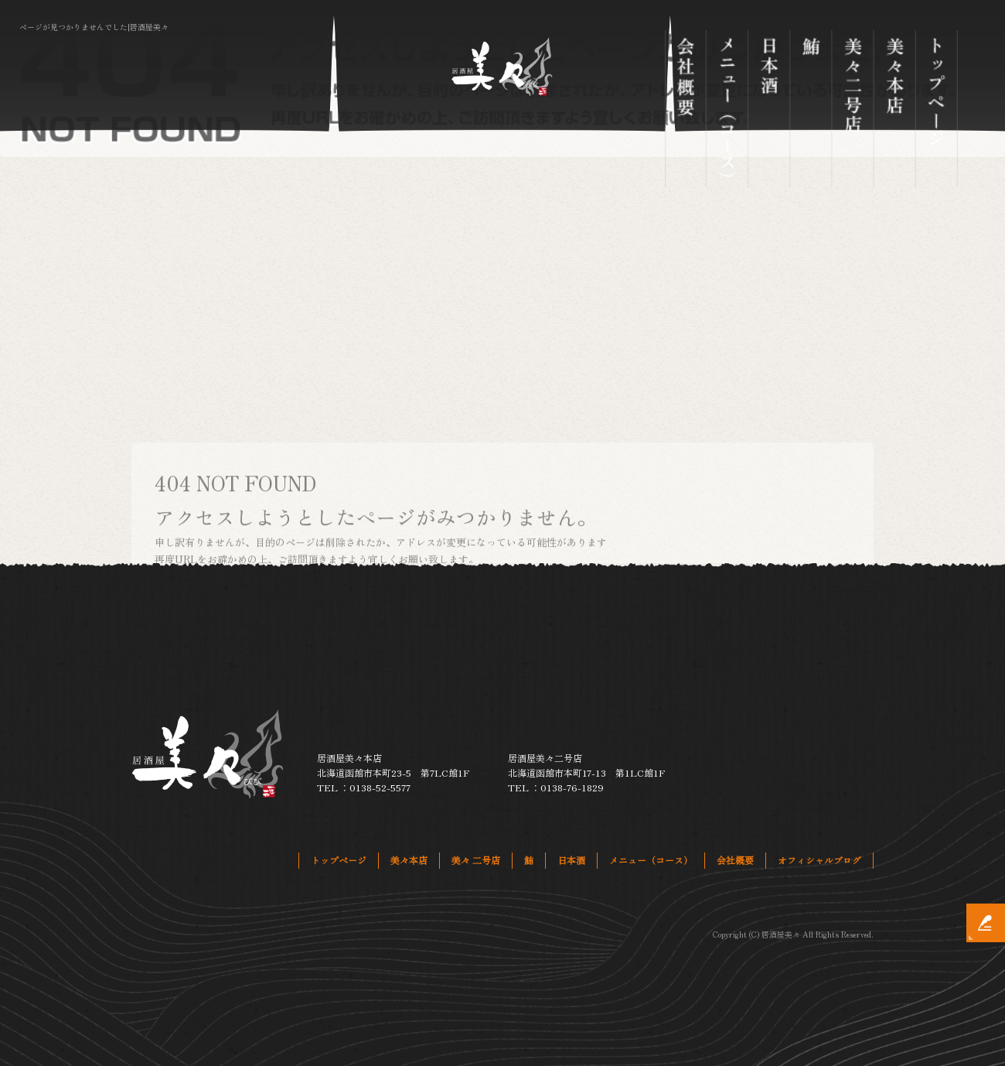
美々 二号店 (853, 108)
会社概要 (685, 108)
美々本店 (894, 108)
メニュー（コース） (727, 108)
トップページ (936, 108)
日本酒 (769, 108)
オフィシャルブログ (819, 859)
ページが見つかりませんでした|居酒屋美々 (94, 26)
